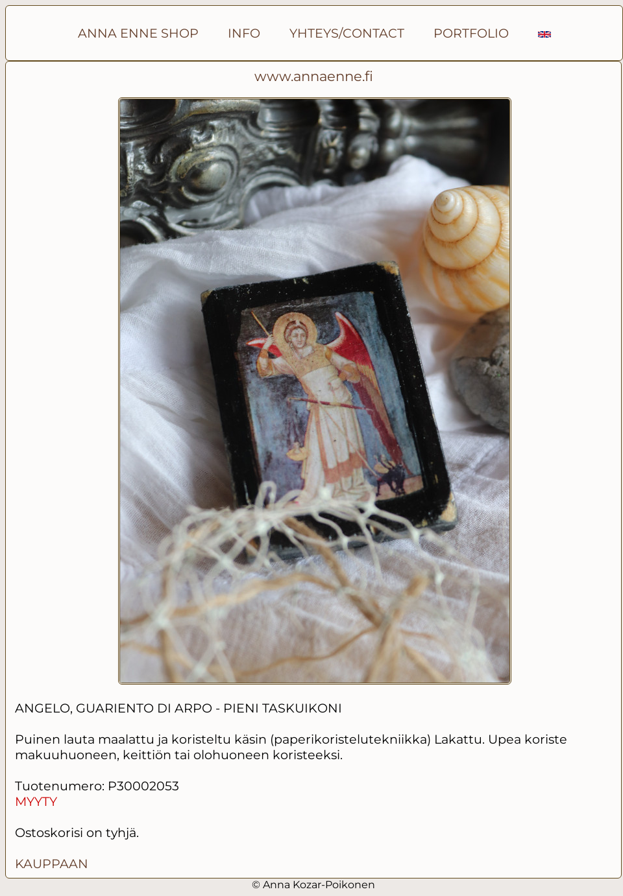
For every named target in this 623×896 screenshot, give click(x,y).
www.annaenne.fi (313, 76)
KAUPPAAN (51, 863)
